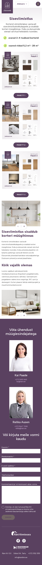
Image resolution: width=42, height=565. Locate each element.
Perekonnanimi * (8, 457)
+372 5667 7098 (21, 426)
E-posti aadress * (8, 466)
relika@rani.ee (21, 428)
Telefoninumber (8, 475)
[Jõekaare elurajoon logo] (7, 4)
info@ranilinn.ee (21, 557)
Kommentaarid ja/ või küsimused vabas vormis (19, 484)
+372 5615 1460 (21, 380)
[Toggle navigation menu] (38, 4)
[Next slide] (24, 226)
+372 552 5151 (34, 553)
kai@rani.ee (21, 382)
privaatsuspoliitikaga (13, 509)
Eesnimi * (5, 447)
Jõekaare (21, 4)
